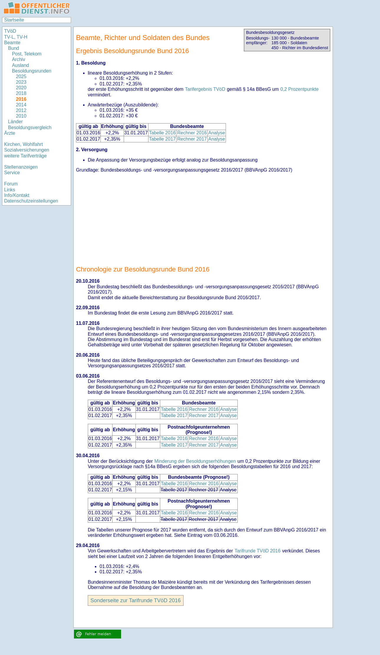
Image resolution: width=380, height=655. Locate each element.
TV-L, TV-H (15, 37)
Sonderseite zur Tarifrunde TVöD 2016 (135, 600)
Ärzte (9, 133)
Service (12, 172)
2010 (21, 116)
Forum (11, 183)
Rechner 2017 (192, 138)
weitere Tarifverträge (25, 155)
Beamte (12, 42)
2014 (21, 104)
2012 (21, 110)
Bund (13, 48)
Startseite (14, 19)
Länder (15, 121)
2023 (21, 82)
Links (9, 189)
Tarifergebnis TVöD (205, 89)
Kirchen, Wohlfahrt (23, 144)
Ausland (20, 65)
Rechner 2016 (192, 132)
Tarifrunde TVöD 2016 (257, 550)
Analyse (216, 132)
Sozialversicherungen (26, 149)
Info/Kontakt (16, 195)
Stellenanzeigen (21, 166)
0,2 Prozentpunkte (299, 89)
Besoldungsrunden (31, 70)
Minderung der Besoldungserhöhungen (195, 461)
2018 (21, 93)
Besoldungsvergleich (30, 127)
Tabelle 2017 (162, 138)
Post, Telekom (27, 53)
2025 (21, 76)
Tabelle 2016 (162, 132)
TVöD (10, 31)
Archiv (18, 59)
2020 (21, 87)
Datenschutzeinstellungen (31, 200)
